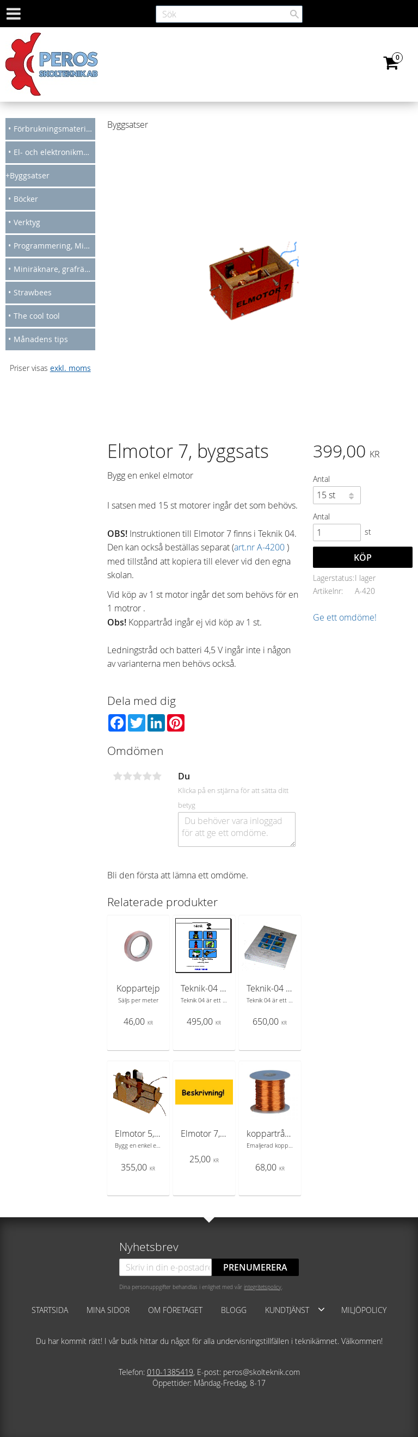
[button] (321, 1309)
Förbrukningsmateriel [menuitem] (53, 128)
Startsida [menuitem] (50, 1310)
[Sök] (294, 14)
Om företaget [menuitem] (175, 1310)
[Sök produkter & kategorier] (229, 14)
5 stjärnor (157, 776)
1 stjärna (117, 776)
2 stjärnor (127, 776)
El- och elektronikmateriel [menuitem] (54, 152)
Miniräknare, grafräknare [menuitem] (54, 269)
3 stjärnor (137, 776)
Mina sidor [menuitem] (108, 1310)
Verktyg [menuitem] (27, 222)
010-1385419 (170, 1372)
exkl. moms (70, 368)
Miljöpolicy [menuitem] (363, 1310)
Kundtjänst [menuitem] (287, 1310)
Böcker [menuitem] (26, 199)
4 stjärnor (147, 776)
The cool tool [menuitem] (37, 316)
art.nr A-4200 (259, 547)
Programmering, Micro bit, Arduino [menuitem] (54, 245)
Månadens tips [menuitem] (41, 339)
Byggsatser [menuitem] (30, 175)
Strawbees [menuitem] (33, 292)
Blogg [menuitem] (234, 1310)
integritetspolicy (262, 1287)
